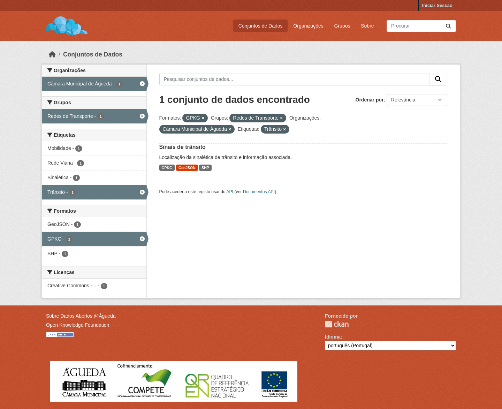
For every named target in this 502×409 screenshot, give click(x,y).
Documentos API (259, 191)
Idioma (333, 337)
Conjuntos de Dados (260, 26)
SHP (205, 168)
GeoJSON (187, 168)
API (229, 191)
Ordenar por (370, 100)
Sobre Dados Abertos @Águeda (80, 316)
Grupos (342, 26)
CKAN (337, 324)
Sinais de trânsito (182, 147)
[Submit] (448, 26)
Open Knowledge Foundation (77, 325)
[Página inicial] (52, 54)
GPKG (166, 168)
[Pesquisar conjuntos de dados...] (421, 26)
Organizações (308, 26)
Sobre (367, 26)
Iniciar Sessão (437, 5)
